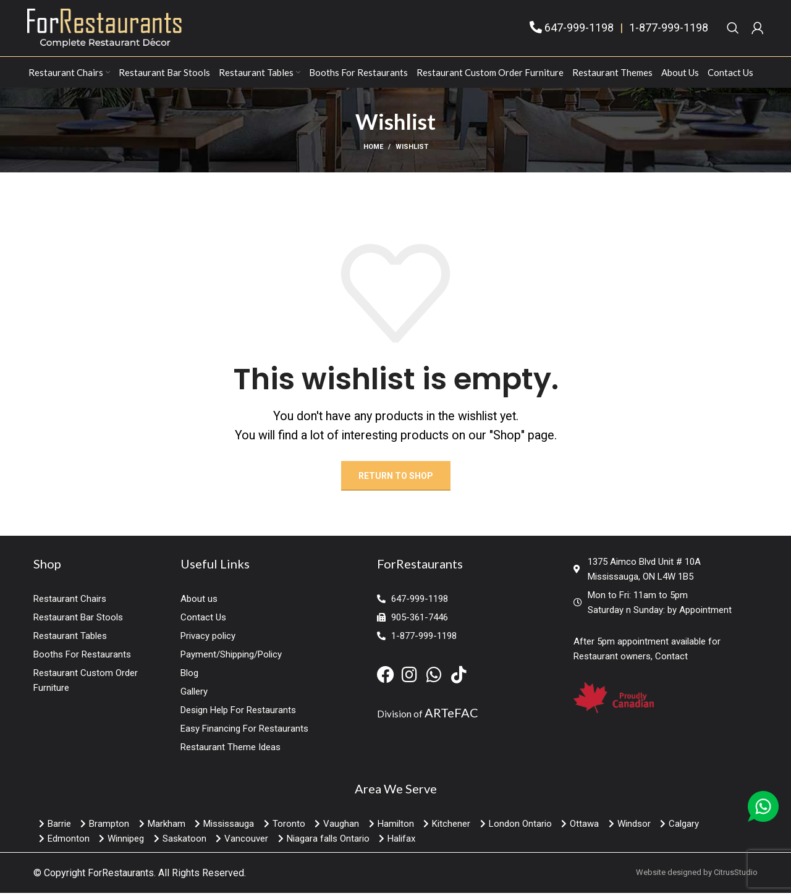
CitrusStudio (736, 880)
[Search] (733, 32)
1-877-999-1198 (668, 31)
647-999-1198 (579, 31)
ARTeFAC (451, 720)
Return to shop (395, 484)
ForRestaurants (121, 881)
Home (373, 155)
